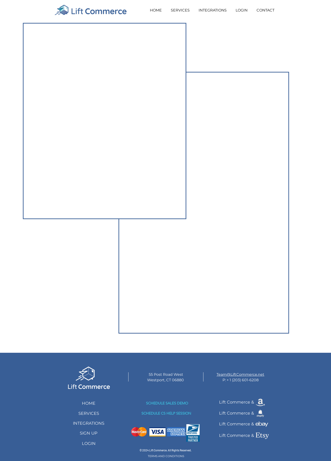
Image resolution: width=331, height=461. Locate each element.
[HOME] (88, 403)
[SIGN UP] (88, 433)
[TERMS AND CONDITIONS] (166, 456)
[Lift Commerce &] (235, 402)
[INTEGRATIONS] (88, 423)
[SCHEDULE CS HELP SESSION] (166, 413)
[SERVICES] (88, 413)
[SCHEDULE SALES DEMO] (167, 403)
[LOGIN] (88, 443)
